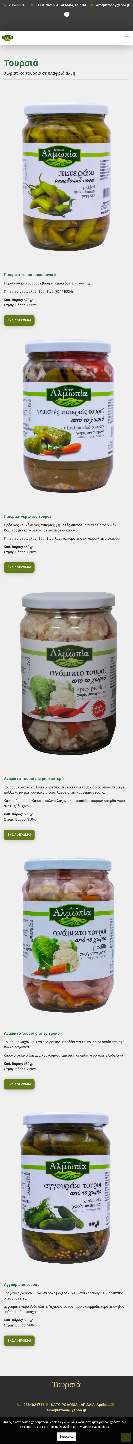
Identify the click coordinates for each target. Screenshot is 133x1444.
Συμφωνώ (66, 1436)
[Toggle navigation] (127, 38)
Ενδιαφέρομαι (19, 320)
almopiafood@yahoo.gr (113, 5)
